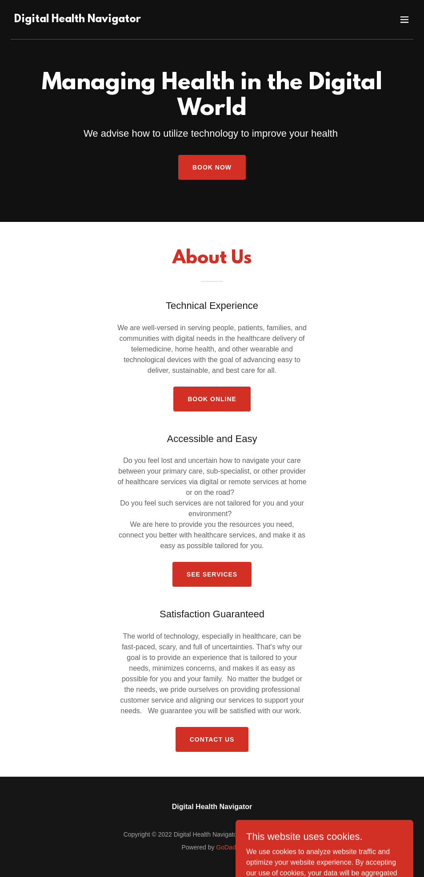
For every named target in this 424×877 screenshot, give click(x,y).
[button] (404, 19)
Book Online (212, 399)
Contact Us (212, 739)
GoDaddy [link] (229, 847)
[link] (77, 20)
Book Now (212, 167)
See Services (212, 574)
